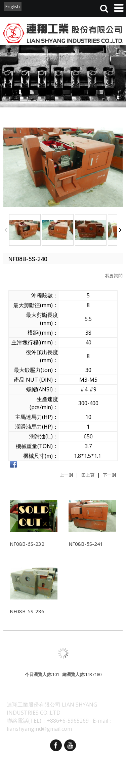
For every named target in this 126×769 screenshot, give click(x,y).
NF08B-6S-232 (27, 543)
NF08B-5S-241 (86, 543)
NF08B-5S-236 (27, 611)
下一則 (109, 475)
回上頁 (87, 475)
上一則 (66, 475)
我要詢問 (114, 276)
